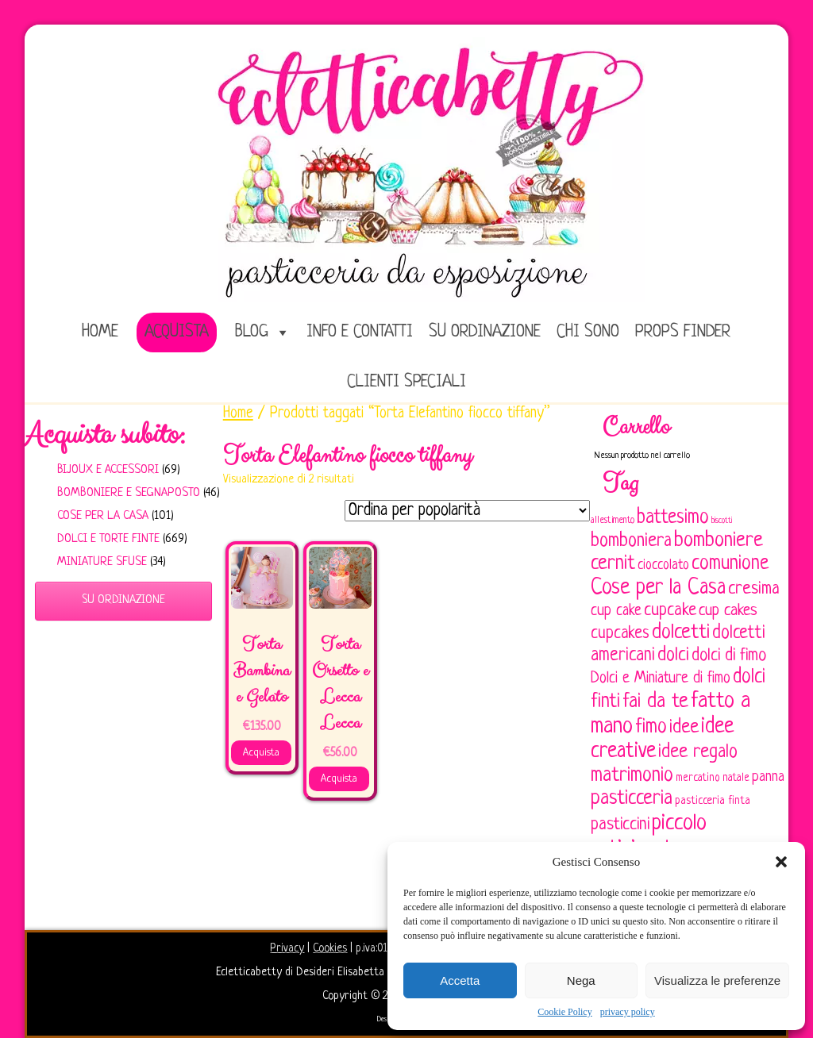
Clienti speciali (406, 382)
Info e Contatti (359, 332)
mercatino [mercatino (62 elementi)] (698, 778)
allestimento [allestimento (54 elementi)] (612, 520)
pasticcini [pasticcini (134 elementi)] (620, 825)
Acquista (176, 332)
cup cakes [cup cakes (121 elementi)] (728, 611)
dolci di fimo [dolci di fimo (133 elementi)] (729, 656)
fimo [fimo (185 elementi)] (651, 728)
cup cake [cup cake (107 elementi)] (616, 611)
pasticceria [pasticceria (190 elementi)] (631, 799)
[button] (781, 862)
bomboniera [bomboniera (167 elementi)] (631, 541)
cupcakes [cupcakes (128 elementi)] (620, 634)
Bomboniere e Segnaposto (128, 493)
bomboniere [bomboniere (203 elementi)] (718, 540)
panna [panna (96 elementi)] (768, 777)
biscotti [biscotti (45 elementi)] (721, 520)
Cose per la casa (102, 516)
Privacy (287, 948)
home (100, 332)
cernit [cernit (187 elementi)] (613, 564)
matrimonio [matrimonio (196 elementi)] (632, 775)
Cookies (330, 948)
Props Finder (682, 332)
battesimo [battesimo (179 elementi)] (673, 518)
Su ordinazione (485, 332)
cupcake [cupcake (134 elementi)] (670, 611)
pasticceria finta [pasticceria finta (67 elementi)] (712, 800)
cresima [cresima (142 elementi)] (754, 589)
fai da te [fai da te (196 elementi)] (655, 701)
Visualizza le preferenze (717, 980)
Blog (251, 332)
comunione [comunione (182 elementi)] (730, 564)
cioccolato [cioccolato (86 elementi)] (663, 565)
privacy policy (627, 1011)
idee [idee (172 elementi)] (684, 727)
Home (238, 413)
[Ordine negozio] (467, 510)
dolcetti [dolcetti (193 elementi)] (681, 632)
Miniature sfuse (102, 562)
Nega (581, 980)
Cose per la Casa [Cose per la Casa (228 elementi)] (658, 588)
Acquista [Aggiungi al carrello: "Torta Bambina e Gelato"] (261, 753)
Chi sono (588, 332)
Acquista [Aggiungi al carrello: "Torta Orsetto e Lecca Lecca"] (339, 779)
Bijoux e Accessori (108, 470)
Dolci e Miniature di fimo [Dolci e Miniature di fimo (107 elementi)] (660, 678)
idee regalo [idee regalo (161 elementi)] (698, 752)
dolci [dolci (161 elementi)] (673, 655)
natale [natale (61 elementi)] (735, 778)
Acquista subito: (105, 435)
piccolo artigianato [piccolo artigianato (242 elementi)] (649, 836)
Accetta (460, 980)
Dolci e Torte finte (108, 539)
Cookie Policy (564, 1011)
